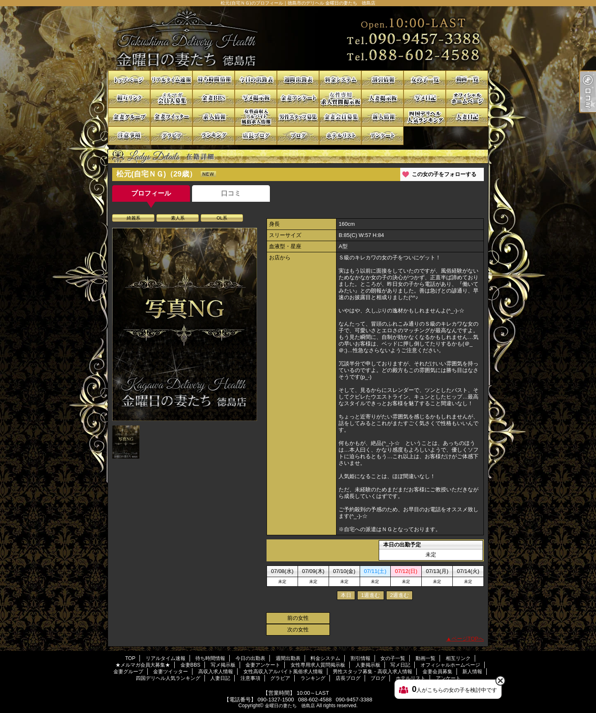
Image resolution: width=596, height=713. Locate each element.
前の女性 (298, 618)
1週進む (370, 595)
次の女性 (298, 629)
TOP (129, 79)
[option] (184, 324)
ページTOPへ (468, 639)
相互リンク (129, 98)
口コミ (231, 193)
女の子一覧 (425, 79)
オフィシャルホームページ (467, 98)
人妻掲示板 (382, 98)
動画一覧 (467, 79)
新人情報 (382, 117)
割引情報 (382, 79)
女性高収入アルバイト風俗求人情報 (256, 117)
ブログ (298, 135)
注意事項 (129, 135)
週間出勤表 (298, 79)
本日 (346, 595)
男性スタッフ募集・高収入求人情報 (298, 117)
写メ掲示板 (256, 98)
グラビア (171, 135)
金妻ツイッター (171, 117)
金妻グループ (129, 117)
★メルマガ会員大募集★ (171, 98)
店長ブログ (256, 135)
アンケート (382, 135)
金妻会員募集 (340, 117)
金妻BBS (213, 98)
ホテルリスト (340, 135)
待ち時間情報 (213, 79)
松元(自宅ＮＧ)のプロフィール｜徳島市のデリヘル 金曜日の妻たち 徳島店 (298, 38)
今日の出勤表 (256, 79)
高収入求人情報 (213, 117)
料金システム (340, 79)
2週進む (399, 595)
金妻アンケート (298, 98)
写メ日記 (425, 98)
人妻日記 (467, 117)
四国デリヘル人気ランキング (425, 117)
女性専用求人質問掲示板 (340, 98)
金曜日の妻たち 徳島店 (290, 705)
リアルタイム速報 (171, 79)
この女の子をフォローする (444, 174)
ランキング (213, 135)
